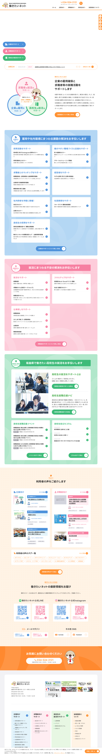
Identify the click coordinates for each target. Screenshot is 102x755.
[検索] (81, 3)
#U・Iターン (27, 544)
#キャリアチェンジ (40, 544)
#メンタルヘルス (46, 548)
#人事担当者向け (60, 548)
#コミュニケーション (55, 544)
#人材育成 (71, 548)
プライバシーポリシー (59, 753)
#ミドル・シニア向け (32, 548)
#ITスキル (18, 544)
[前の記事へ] (77, 53)
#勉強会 (80, 548)
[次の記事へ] (79, 53)
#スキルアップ (68, 544)
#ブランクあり (19, 548)
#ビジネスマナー (80, 544)
